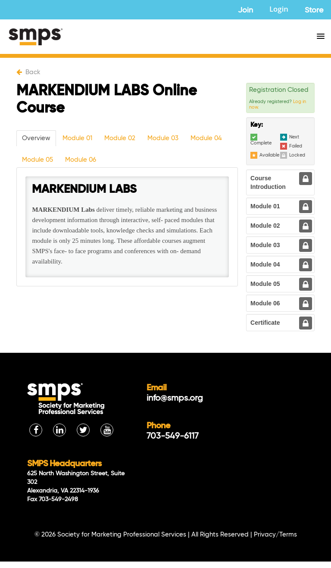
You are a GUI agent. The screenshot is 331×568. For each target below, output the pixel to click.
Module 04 (206, 138)
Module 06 (80, 160)
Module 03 (162, 138)
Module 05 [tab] (265, 283)
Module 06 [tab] (265, 303)
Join (245, 10)
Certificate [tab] (265, 322)
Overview (36, 138)
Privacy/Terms (275, 534)
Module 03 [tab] (265, 245)
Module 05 (37, 160)
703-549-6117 (173, 436)
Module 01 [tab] (265, 206)
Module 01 (77, 138)
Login (278, 10)
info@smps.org (175, 398)
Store (314, 10)
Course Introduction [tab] (268, 182)
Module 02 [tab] (265, 225)
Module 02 (119, 138)
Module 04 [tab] (265, 264)
